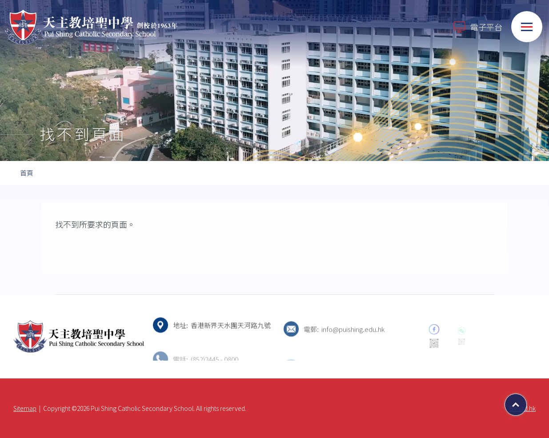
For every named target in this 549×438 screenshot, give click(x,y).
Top (526, 401)
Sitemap (24, 408)
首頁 (26, 172)
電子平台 (477, 27)
